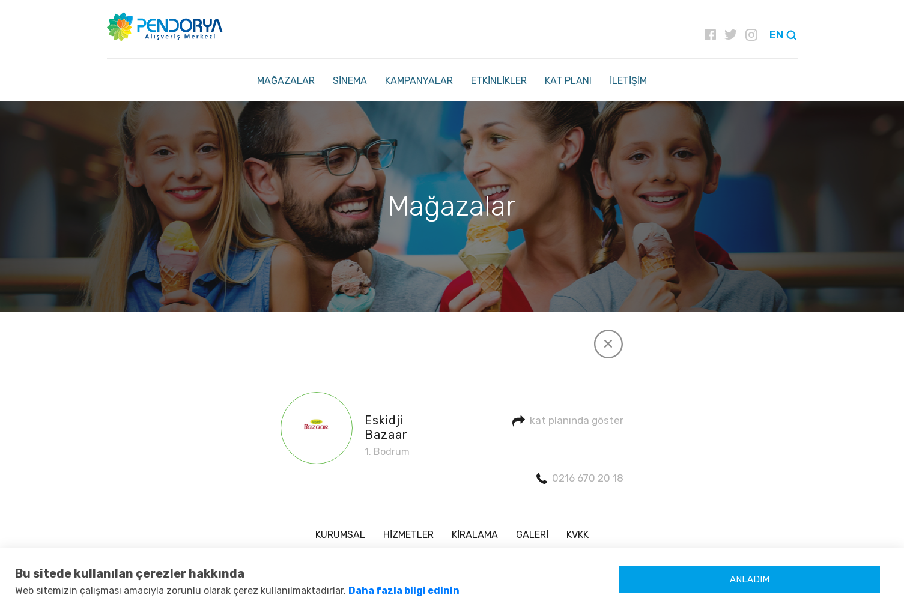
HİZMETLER (408, 534)
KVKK (577, 534)
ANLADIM (749, 579)
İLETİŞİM (628, 80)
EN (776, 34)
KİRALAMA (475, 534)
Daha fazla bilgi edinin (404, 590)
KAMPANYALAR (419, 80)
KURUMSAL (340, 534)
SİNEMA (350, 80)
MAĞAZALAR (286, 80)
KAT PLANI (568, 80)
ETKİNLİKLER (499, 80)
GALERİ (532, 534)
